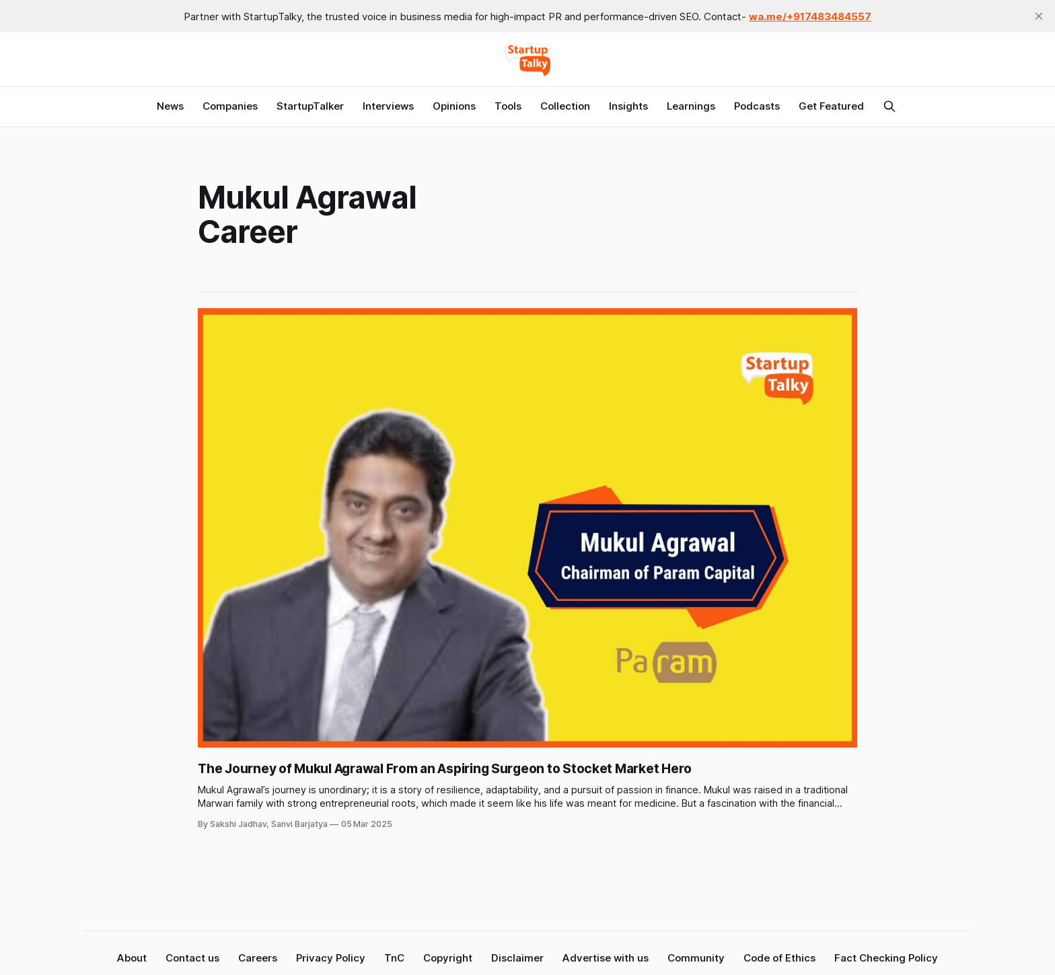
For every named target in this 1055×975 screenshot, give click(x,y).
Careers (257, 957)
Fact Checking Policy (886, 957)
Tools (508, 106)
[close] (1039, 16)
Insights (628, 106)
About (132, 957)
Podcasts (757, 106)
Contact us (192, 957)
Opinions (454, 106)
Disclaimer (517, 957)
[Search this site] (889, 106)
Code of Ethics (779, 957)
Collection (565, 106)
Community (696, 957)
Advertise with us (605, 957)
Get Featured (831, 106)
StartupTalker (310, 106)
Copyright (447, 957)
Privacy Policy (330, 957)
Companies (230, 106)
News (170, 106)
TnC (394, 957)
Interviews (388, 106)
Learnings (691, 106)
